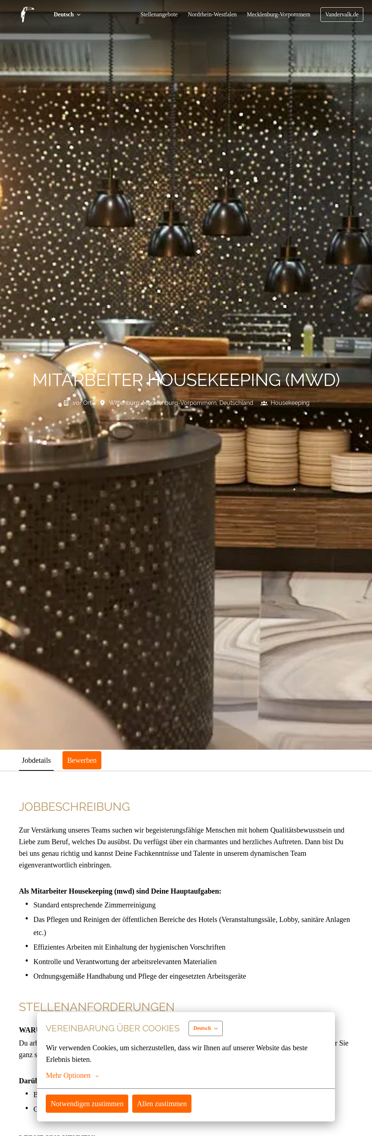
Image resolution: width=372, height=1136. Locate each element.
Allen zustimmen (166, 1103)
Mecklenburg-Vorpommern (275, 14)
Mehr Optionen (73, 1075)
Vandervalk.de (341, 14)
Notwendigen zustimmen (89, 1103)
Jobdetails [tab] (38, 760)
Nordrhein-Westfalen (206, 14)
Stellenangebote (150, 14)
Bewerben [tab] (85, 760)
